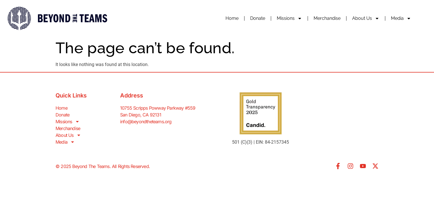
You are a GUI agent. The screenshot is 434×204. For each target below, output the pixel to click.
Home (232, 18)
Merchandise (327, 18)
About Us (365, 18)
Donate (257, 18)
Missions (289, 18)
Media (401, 18)
